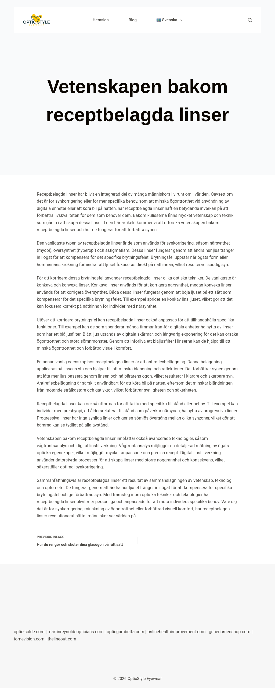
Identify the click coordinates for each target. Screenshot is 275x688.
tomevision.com (29, 639)
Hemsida (101, 19)
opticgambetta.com (125, 631)
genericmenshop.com (229, 631)
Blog (133, 19)
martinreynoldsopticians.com (76, 631)
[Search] (250, 20)
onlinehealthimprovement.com (176, 631)
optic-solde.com (29, 631)
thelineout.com (62, 639)
